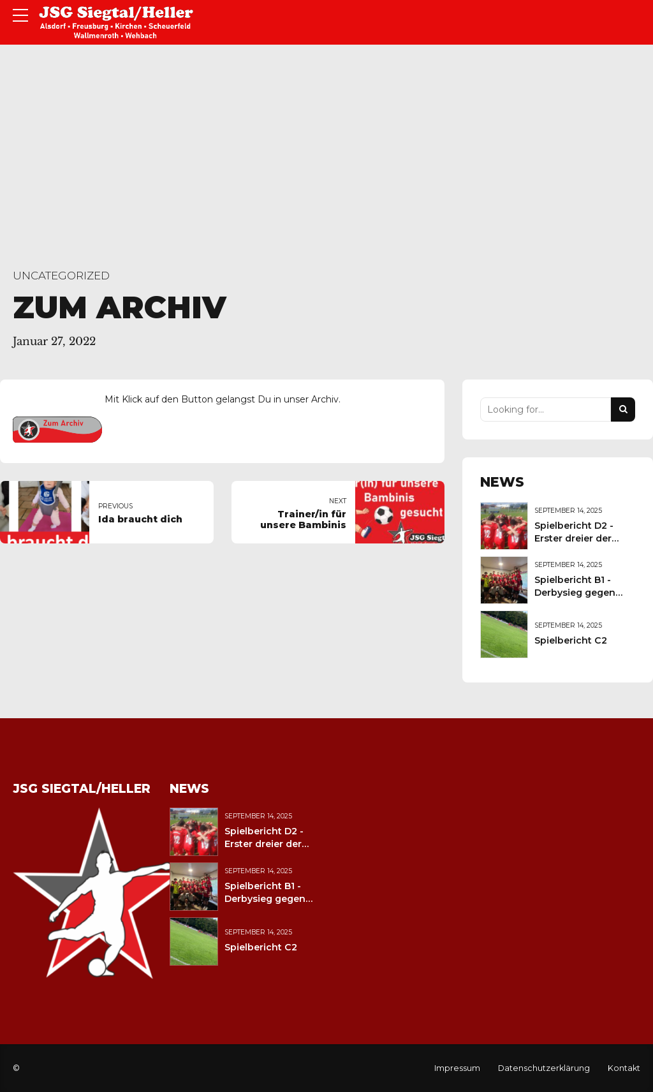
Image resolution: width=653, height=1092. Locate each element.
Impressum (457, 1068)
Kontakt (624, 1068)
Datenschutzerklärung (544, 1068)
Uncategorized (61, 275)
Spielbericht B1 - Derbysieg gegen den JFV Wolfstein (577, 592)
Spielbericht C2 (570, 640)
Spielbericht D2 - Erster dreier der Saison (573, 538)
